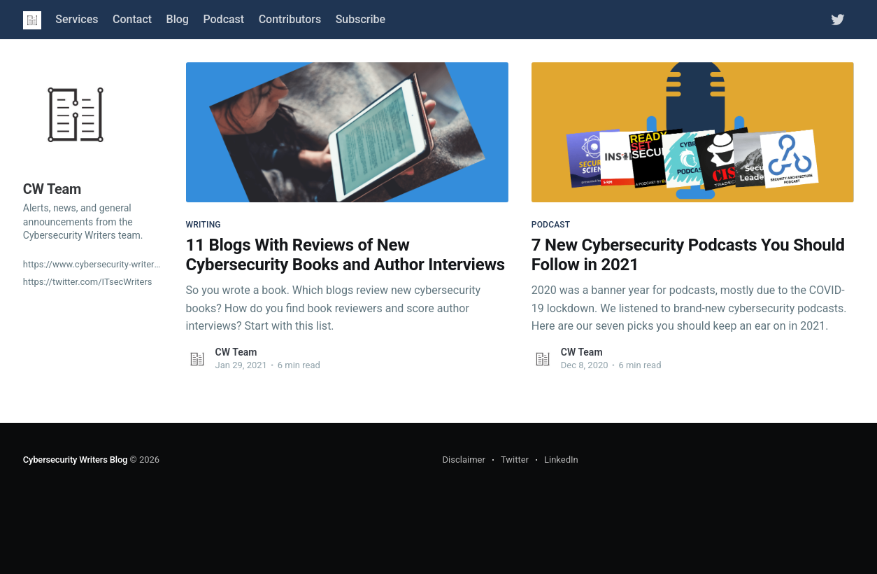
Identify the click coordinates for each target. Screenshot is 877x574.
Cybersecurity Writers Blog (75, 459)
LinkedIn (561, 459)
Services (76, 19)
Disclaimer (464, 459)
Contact (132, 19)
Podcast (223, 19)
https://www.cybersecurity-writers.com (93, 264)
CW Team (236, 352)
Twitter (515, 459)
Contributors (290, 19)
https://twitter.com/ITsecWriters (87, 281)
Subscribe (360, 19)
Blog (177, 19)
